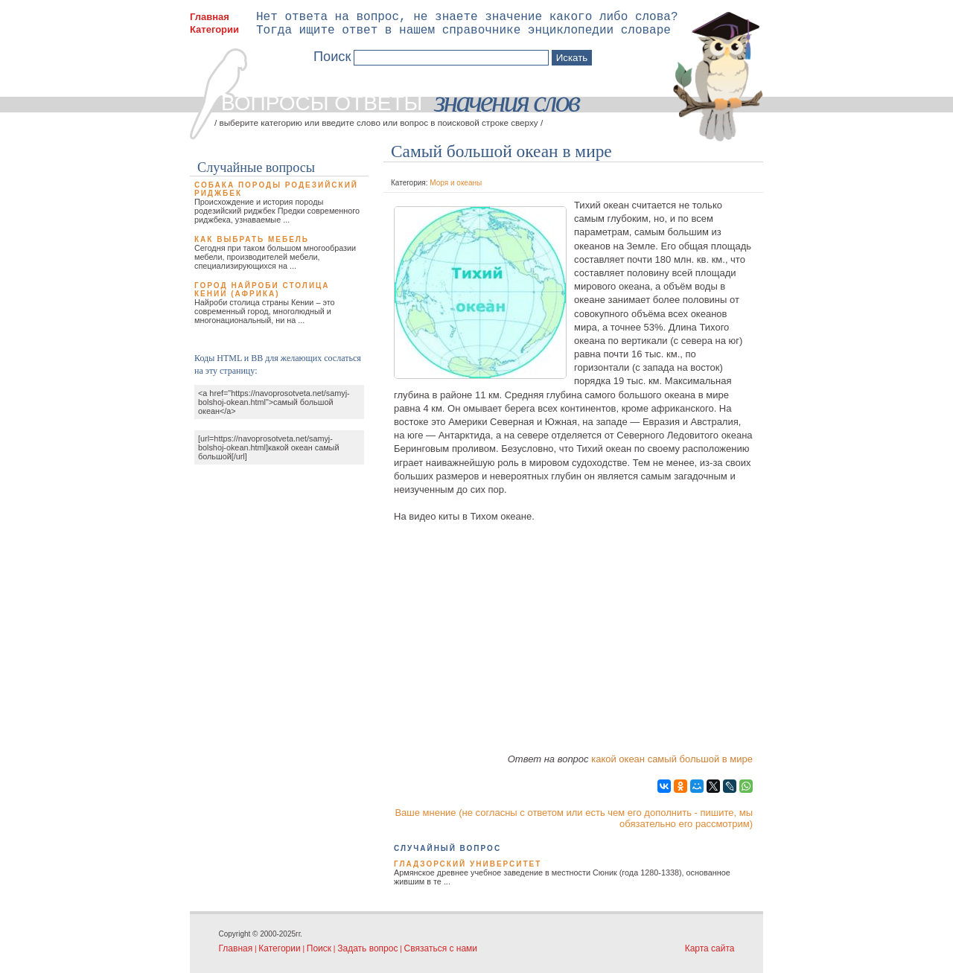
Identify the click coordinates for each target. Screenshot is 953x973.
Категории (214, 29)
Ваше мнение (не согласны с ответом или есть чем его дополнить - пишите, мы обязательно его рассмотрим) (574, 818)
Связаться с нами (440, 948)
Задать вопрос (367, 948)
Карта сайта (710, 948)
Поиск (319, 948)
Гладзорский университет (467, 864)
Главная (209, 16)
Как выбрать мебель (251, 239)
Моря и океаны (456, 183)
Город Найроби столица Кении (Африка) (262, 289)
